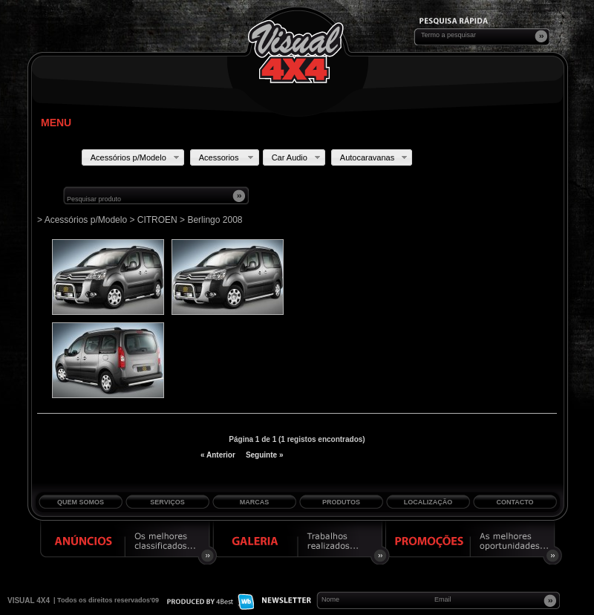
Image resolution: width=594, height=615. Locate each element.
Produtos (341, 502)
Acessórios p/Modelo (136, 157)
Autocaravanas (375, 157)
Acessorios (228, 157)
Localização (428, 502)
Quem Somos (80, 502)
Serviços (167, 502)
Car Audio (297, 157)
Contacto (514, 502)
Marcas (255, 502)
